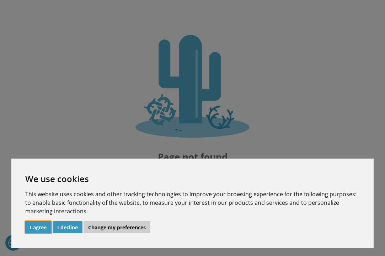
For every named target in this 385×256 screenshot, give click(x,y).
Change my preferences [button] (117, 227)
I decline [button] (67, 227)
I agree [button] (38, 227)
